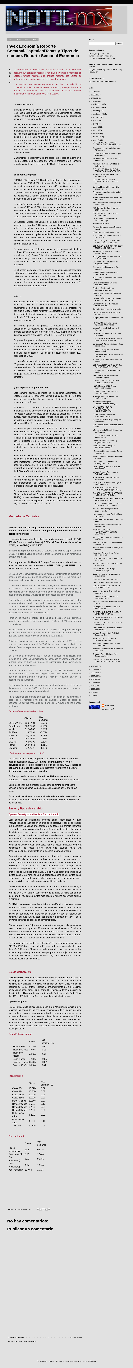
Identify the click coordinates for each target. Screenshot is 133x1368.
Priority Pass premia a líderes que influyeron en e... (105, 175)
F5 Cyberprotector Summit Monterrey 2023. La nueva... (106, 209)
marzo (95, 134)
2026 (93, 92)
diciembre (97, 104)
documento (10, 75)
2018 (93, 679)
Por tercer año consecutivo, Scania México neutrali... (106, 350)
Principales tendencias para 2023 (105, 579)
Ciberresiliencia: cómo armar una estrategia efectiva (105, 284)
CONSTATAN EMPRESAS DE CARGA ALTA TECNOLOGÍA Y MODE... (107, 366)
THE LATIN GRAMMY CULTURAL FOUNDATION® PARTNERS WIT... (107, 170)
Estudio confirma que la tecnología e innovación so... (106, 313)
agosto (96, 117)
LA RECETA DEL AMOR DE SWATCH (107, 582)
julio (95, 120)
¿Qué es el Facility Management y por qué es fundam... (107, 420)
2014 (93, 692)
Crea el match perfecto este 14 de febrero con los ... (105, 436)
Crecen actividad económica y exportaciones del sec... (104, 415)
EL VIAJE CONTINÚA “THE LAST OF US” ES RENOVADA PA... (107, 613)
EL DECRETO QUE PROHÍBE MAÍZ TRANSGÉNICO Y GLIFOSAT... (106, 242)
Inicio (47, 1337)
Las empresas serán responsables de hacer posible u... (107, 608)
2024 (93, 98)
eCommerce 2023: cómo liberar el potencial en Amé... (105, 392)
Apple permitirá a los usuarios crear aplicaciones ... (106, 478)
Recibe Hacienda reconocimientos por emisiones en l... (107, 526)
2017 (93, 683)
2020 (93, 673)
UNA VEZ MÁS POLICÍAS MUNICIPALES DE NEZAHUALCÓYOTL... (102, 409)
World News (109, 705)
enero (95, 140)
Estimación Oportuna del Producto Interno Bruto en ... (105, 305)
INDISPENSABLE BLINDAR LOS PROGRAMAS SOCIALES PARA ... (107, 489)
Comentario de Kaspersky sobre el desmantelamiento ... (105, 597)
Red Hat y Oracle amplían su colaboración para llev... (103, 289)
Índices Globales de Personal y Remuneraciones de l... (104, 639)
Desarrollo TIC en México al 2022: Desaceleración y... (105, 655)
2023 (93, 101)
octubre (96, 111)
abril (95, 130)
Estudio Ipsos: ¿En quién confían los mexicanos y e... (106, 468)
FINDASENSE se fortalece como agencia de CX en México (105, 324)
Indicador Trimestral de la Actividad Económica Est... (106, 634)
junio (95, 124)
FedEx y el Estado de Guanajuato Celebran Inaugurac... (105, 376)
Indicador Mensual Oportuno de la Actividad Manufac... (105, 473)
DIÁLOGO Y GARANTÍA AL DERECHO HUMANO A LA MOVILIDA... (107, 494)
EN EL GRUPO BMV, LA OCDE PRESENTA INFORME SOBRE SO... (107, 144)
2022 (93, 666)
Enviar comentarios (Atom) (27, 1341)
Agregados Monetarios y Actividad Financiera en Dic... (105, 273)
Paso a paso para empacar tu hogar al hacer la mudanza (107, 484)
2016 (93, 686)
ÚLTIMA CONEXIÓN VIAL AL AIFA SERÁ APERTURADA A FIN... (108, 499)
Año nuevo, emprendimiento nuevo (106, 232)
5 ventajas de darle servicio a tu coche (107, 309)
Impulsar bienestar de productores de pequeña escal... (106, 510)
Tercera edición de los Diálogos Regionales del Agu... (104, 570)
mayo (95, 127)
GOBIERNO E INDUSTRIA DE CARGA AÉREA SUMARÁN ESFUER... (107, 340)
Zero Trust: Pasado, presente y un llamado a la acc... (105, 214)
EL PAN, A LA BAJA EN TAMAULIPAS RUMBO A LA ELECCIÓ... (107, 382)
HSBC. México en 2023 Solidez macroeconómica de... (104, 387)
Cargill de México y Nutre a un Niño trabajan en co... (106, 188)
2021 (93, 670)
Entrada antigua (76, 1337)
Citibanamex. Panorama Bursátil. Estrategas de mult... (105, 462)
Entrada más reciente (16, 1337)
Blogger (93, 1361)
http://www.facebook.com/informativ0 (102, 82)
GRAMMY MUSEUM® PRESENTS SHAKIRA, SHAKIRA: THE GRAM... (107, 660)
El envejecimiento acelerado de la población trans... (105, 398)
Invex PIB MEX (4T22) (101, 224)
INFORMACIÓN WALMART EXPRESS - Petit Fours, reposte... (108, 618)
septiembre (97, 114)
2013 (93, 696)
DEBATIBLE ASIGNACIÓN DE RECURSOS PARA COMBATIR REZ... (105, 182)
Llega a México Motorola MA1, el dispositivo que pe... (105, 219)
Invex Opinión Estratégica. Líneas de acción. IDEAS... (106, 252)
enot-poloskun (68, 1361)
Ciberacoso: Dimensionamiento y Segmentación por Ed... (105, 441)
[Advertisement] (45, 1313)
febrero (96, 137)
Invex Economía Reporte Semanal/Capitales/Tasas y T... (105, 403)
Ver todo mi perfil (108, 709)
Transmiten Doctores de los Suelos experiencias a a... (106, 554)
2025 (93, 95)
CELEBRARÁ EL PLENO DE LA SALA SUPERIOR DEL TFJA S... (107, 300)
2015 (93, 689)
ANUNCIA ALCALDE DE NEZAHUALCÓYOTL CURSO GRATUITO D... (105, 532)
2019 (93, 676)
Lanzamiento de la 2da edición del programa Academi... (105, 263)
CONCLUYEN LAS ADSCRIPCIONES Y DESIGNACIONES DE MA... (107, 247)
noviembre (97, 108)
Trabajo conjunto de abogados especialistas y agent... (104, 447)
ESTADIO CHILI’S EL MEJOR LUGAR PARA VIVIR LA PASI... (107, 587)
